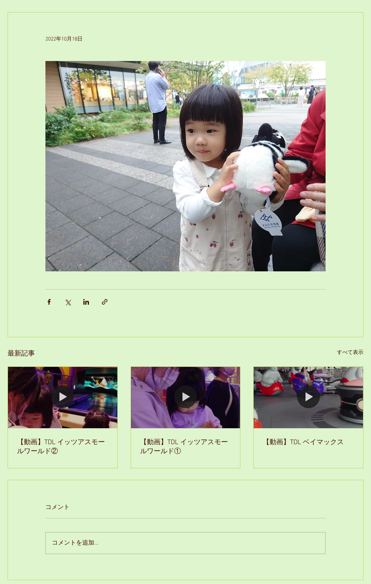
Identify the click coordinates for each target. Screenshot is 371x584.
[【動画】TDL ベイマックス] (308, 397)
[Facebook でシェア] (49, 301)
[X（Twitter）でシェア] (67, 301)
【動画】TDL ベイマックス (303, 442)
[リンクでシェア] (104, 301)
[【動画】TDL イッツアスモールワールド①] (185, 397)
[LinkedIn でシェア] (86, 301)
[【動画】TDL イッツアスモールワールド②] (62, 397)
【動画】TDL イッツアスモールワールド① (184, 447)
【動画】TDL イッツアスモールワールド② (61, 447)
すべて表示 (350, 352)
